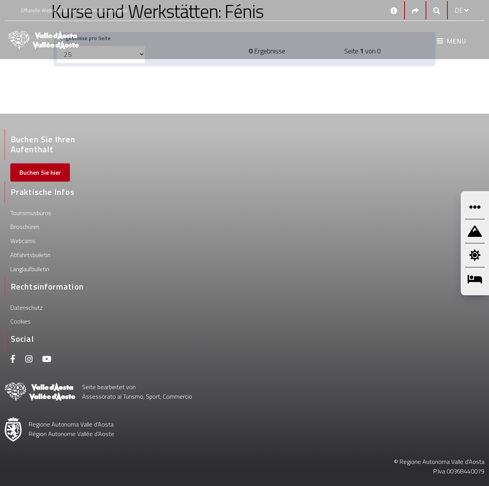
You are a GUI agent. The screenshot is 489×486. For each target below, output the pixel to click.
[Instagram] (28, 360)
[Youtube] (46, 360)
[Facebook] (13, 360)
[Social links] (415, 10)
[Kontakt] (393, 10)
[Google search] (436, 10)
